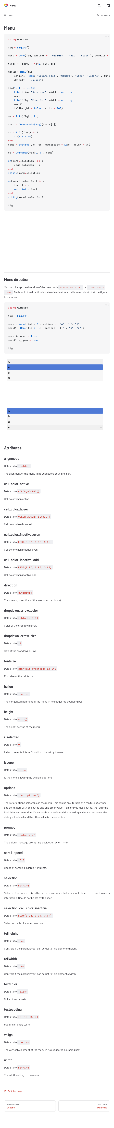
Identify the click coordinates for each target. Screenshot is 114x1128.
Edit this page (13, 1091)
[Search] (99, 5)
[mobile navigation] (109, 5)
